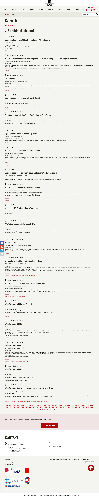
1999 (22, 407)
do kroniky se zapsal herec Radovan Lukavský (15, 296)
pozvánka (7, 107)
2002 (10, 407)
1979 (43, 409)
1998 (26, 407)
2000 (18, 407)
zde (77, 495)
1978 (47, 409)
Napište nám (49, 426)
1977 (51, 409)
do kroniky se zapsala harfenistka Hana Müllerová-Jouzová (18, 361)
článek (6, 142)
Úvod (8, 14)
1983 (83, 407)
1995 (37, 407)
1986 (72, 407)
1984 (79, 407)
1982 (87, 407)
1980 (39, 409)
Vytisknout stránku (9, 25)
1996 (33, 407)
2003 (7, 407)
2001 (14, 407)
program (7, 70)
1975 (58, 409)
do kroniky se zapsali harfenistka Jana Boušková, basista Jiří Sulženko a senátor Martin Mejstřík (26, 401)
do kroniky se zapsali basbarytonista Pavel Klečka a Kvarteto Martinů (20, 275)
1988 (64, 407)
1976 (55, 409)
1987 (68, 407)
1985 (76, 407)
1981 (91, 407)
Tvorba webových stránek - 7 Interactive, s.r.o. (89, 462)
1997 (30, 407)
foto (6, 50)
